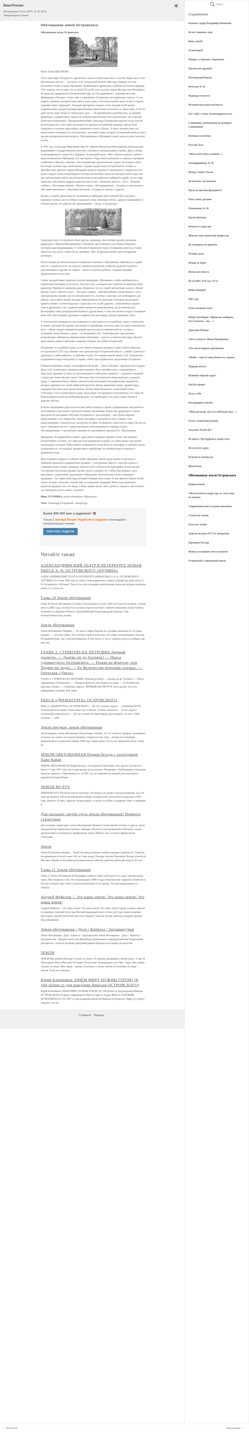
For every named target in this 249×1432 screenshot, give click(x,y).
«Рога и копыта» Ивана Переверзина (208, 339)
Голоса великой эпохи (200, 308)
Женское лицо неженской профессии (208, 235)
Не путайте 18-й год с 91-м (203, 280)
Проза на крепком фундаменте (205, 190)
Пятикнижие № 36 (198, 208)
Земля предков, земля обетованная (71, 727)
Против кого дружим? (200, 68)
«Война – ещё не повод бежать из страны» (211, 357)
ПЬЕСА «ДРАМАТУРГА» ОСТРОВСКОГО (79, 700)
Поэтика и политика (199, 135)
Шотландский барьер (200, 77)
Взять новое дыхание (200, 199)
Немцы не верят (197, 262)
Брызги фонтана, (197, 217)
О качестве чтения (198, 515)
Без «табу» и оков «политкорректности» (210, 113)
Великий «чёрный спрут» (202, 375)
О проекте (85, 1015)
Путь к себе (194, 393)
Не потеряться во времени (202, 244)
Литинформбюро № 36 (200, 163)
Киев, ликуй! (195, 41)
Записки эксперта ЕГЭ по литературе (208, 533)
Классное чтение (197, 524)
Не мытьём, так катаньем (202, 181)
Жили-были (194, 466)
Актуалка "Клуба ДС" (200, 429)
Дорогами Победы (198, 330)
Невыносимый (196, 484)
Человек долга (196, 253)
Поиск (216, 4)
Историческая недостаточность (205, 104)
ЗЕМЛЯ (47, 952)
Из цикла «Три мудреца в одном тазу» (209, 439)
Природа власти (197, 366)
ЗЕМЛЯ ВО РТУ (55, 787)
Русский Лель (195, 144)
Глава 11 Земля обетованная (66, 870)
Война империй (197, 290)
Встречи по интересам (200, 457)
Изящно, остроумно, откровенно (206, 59)
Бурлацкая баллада (198, 542)
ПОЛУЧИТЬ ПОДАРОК (60, 531)
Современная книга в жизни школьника (210, 506)
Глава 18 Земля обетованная (66, 598)
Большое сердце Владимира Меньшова (209, 23)
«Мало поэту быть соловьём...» (205, 154)
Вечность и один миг (199, 226)
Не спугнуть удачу (198, 448)
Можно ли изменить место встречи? (208, 551)
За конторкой (195, 50)
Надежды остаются (199, 95)
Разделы (99, 1015)
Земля (46, 846)
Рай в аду (193, 299)
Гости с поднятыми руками (203, 420)
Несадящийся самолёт (200, 402)
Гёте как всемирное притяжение (206, 348)
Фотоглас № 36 (196, 86)
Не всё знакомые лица (200, 32)
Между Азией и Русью (200, 172)
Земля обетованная (57, 625)
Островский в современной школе (207, 560)
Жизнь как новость (198, 271)
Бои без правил (196, 384)
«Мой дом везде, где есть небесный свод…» (212, 411)
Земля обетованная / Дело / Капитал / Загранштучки (87, 929)
